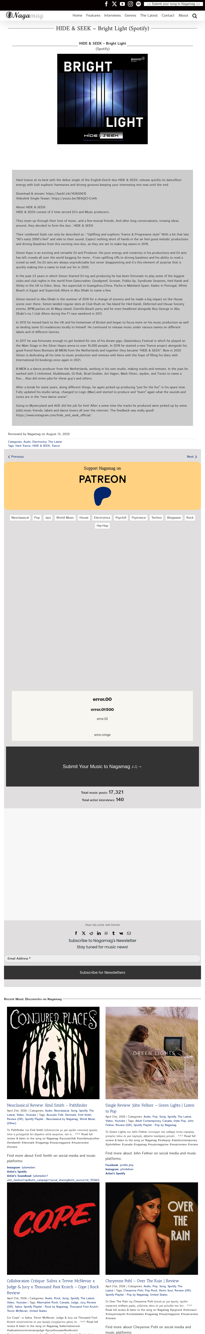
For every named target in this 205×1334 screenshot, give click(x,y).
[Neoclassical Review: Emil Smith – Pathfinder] (53, 1053)
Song (74, 1111)
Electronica (39, 442)
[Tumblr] (113, 933)
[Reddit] (91, 933)
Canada (167, 1121)
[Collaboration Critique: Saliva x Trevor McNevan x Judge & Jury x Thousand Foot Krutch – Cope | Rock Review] (53, 1228)
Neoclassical (20, 517)
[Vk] (121, 933)
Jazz (48, 517)
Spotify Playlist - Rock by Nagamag (46, 1307)
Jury (82, 1303)
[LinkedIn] (99, 933)
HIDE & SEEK (41, 446)
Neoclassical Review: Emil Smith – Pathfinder (47, 1105)
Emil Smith (84, 1115)
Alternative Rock (47, 1303)
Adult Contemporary (148, 1121)
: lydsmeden (21, 1168)
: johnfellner (120, 1169)
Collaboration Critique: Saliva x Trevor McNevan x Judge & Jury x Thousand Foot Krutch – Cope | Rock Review (53, 1286)
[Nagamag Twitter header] (116, 3)
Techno (156, 517)
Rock (190, 517)
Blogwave (174, 517)
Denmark (70, 1115)
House (83, 517)
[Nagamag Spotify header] (140, 3)
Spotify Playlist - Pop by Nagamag (155, 1125)
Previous (17, 456)
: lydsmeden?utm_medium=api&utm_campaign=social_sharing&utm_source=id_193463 (53, 1178)
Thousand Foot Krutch (84, 1307)
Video (20, 1115)
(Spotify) (102, 46)
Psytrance (139, 517)
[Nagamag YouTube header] (124, 3)
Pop (37, 517)
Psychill (121, 517)
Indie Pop (180, 1121)
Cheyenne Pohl (133, 1291)
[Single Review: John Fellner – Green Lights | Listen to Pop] (152, 1053)
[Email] (129, 933)
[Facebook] (76, 933)
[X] (83, 933)
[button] (194, 16)
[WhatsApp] (106, 933)
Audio (27, 442)
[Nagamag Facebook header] (108, 3)
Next (190, 456)
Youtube (31, 1115)
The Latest (55, 442)
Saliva (18, 1307)
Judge (74, 1303)
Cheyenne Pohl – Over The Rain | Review (142, 1280)
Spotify (83, 1111)
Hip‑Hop (102, 525)
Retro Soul (166, 1291)
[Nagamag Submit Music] (102, 767)
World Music (65, 517)
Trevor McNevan (17, 1311)
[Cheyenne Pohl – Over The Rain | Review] (152, 1228)
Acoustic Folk (54, 1115)
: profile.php (120, 1165)
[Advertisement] (102, 553)
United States (38, 1311)
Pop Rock (151, 1291)
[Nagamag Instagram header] (132, 3)
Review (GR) (15, 1119)
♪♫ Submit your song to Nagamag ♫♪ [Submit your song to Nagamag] (173, 4)
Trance (56, 446)
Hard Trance (23, 446)
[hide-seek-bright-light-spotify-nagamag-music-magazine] (102, 55)
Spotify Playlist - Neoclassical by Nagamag (51, 1119)
